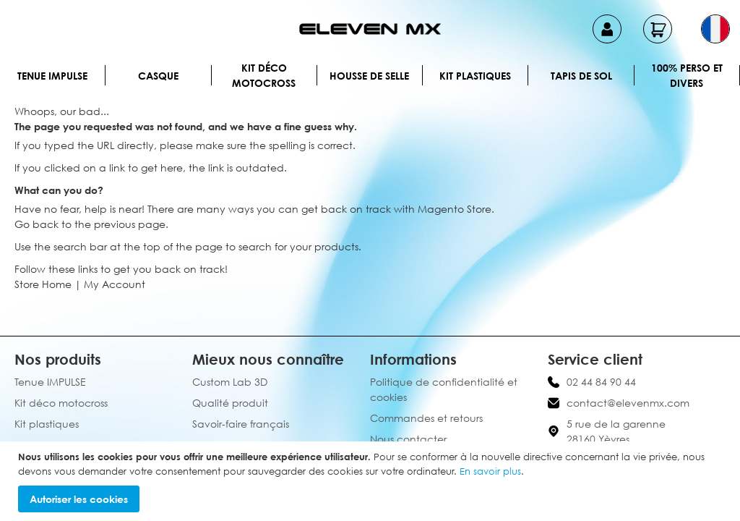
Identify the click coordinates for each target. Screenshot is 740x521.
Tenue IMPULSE (52, 75)
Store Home (43, 284)
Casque (158, 75)
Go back (36, 224)
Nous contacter (408, 439)
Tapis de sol (581, 75)
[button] (715, 28)
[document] (372, 481)
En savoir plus (490, 471)
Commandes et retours (426, 418)
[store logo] (370, 29)
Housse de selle (369, 75)
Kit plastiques (475, 75)
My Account (114, 284)
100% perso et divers (687, 75)
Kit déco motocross (264, 75)
